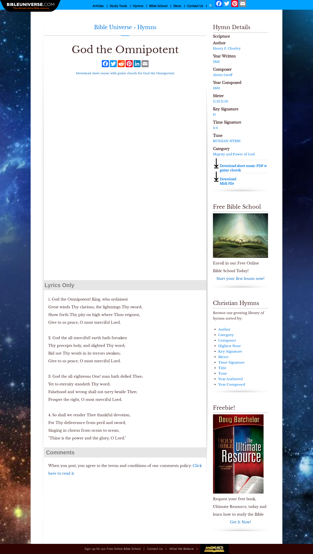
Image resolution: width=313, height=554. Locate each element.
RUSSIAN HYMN (227, 141)
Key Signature (230, 351)
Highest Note (229, 346)
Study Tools (118, 6)
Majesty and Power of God (234, 154)
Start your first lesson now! (240, 278)
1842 (216, 62)
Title (222, 368)
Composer (227, 340)
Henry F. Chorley (227, 48)
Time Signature (231, 362)
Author (224, 329)
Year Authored (230, 379)
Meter (223, 357)
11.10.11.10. (221, 101)
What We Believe (181, 548)
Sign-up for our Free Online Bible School (112, 548)
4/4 (215, 128)
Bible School (158, 6)
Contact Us (195, 6)
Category (226, 335)
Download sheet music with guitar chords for (125, 73)
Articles (98, 6)
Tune (222, 373)
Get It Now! (240, 522)
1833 (216, 88)
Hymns (138, 6)
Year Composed (231, 384)
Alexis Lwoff (222, 75)
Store (177, 6)
